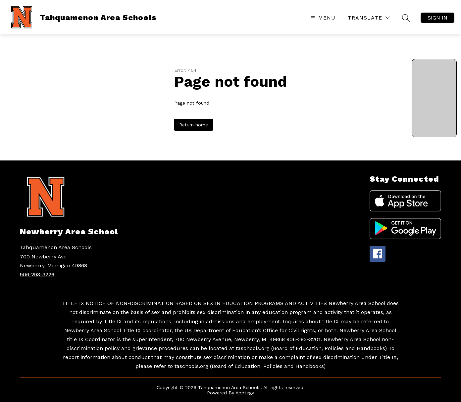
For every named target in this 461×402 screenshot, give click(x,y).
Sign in (437, 18)
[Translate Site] (368, 18)
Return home (193, 124)
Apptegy (244, 392)
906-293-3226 (37, 274)
